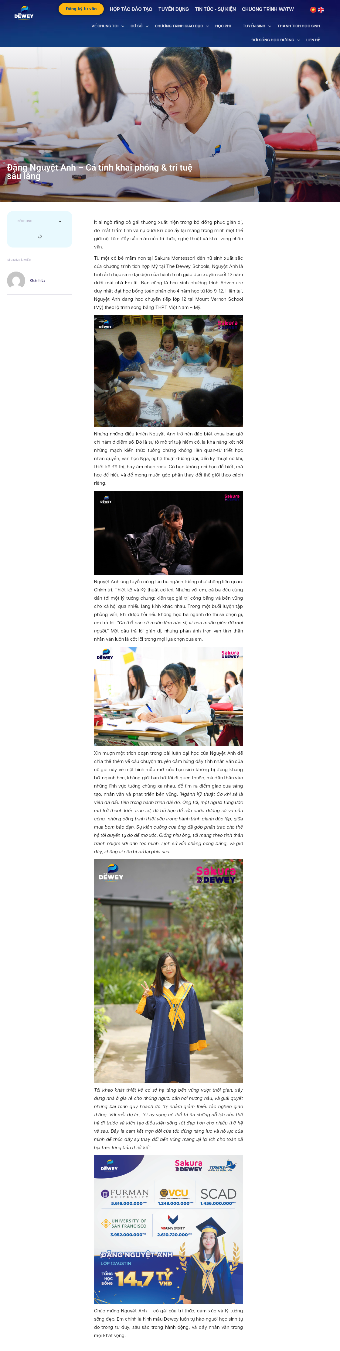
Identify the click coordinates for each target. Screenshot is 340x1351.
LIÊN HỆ (313, 40)
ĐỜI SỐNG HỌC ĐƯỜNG (272, 40)
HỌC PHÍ (223, 26)
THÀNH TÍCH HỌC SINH (298, 26)
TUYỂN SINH (254, 26)
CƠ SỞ (137, 26)
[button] (60, 221)
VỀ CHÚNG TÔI (104, 26)
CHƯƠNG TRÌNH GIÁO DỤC (179, 26)
